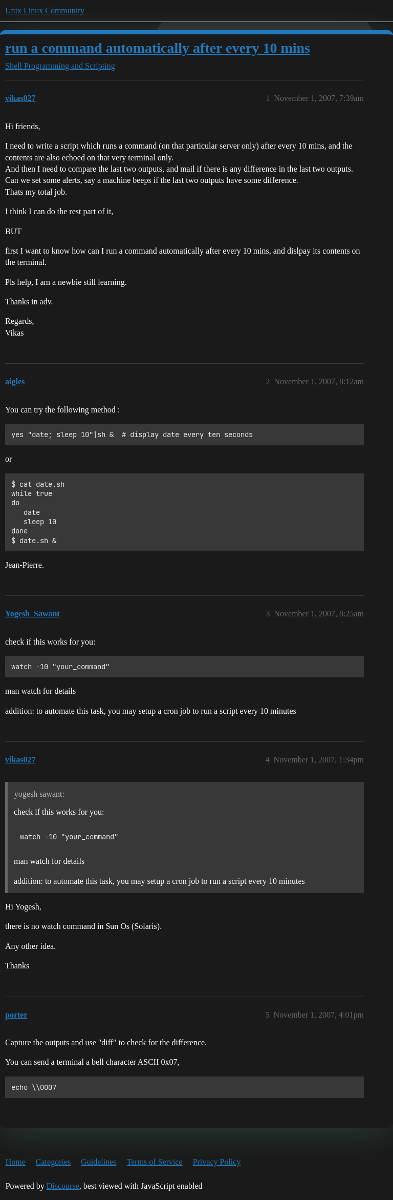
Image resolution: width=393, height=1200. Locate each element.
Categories (53, 1161)
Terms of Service (155, 1161)
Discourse (63, 1186)
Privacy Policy (217, 1161)
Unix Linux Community (44, 10)
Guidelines (98, 1161)
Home (16, 1161)
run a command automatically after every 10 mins (157, 48)
